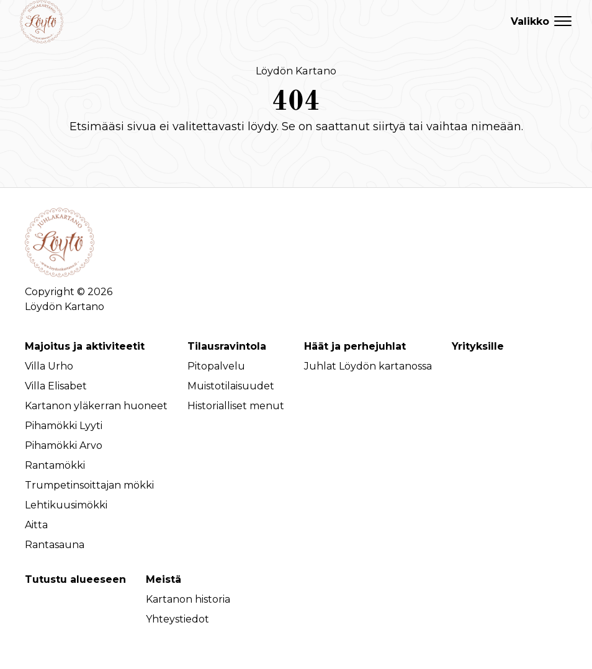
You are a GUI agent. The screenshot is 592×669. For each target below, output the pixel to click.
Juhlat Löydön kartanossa (368, 366)
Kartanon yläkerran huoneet (96, 406)
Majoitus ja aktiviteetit (85, 346)
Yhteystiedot (177, 619)
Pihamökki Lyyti (63, 426)
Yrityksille (478, 346)
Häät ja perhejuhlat (355, 346)
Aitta (36, 525)
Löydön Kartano (296, 70)
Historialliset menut (235, 406)
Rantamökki (55, 465)
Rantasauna (54, 545)
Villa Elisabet (56, 386)
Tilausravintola (226, 346)
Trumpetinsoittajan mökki (89, 485)
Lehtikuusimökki (66, 505)
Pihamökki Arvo (63, 445)
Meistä (163, 579)
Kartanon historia (188, 599)
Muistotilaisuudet (230, 386)
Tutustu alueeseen (75, 579)
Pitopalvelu (216, 366)
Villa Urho (49, 366)
